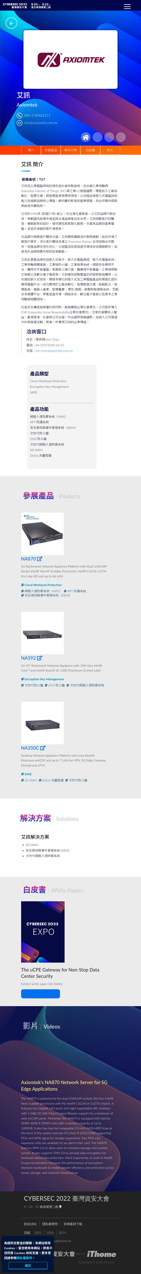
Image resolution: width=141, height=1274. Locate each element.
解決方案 (70, 150)
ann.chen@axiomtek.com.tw (54, 350)
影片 (110, 150)
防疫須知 (30, 1225)
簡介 (31, 150)
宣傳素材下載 (73, 1225)
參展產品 (51, 150)
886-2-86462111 (37, 115)
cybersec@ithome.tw (57, 1242)
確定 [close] (28, 1265)
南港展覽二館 (50, 1207)
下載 (40, 994)
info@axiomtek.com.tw (40, 123)
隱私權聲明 (24, 1258)
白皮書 (90, 150)
